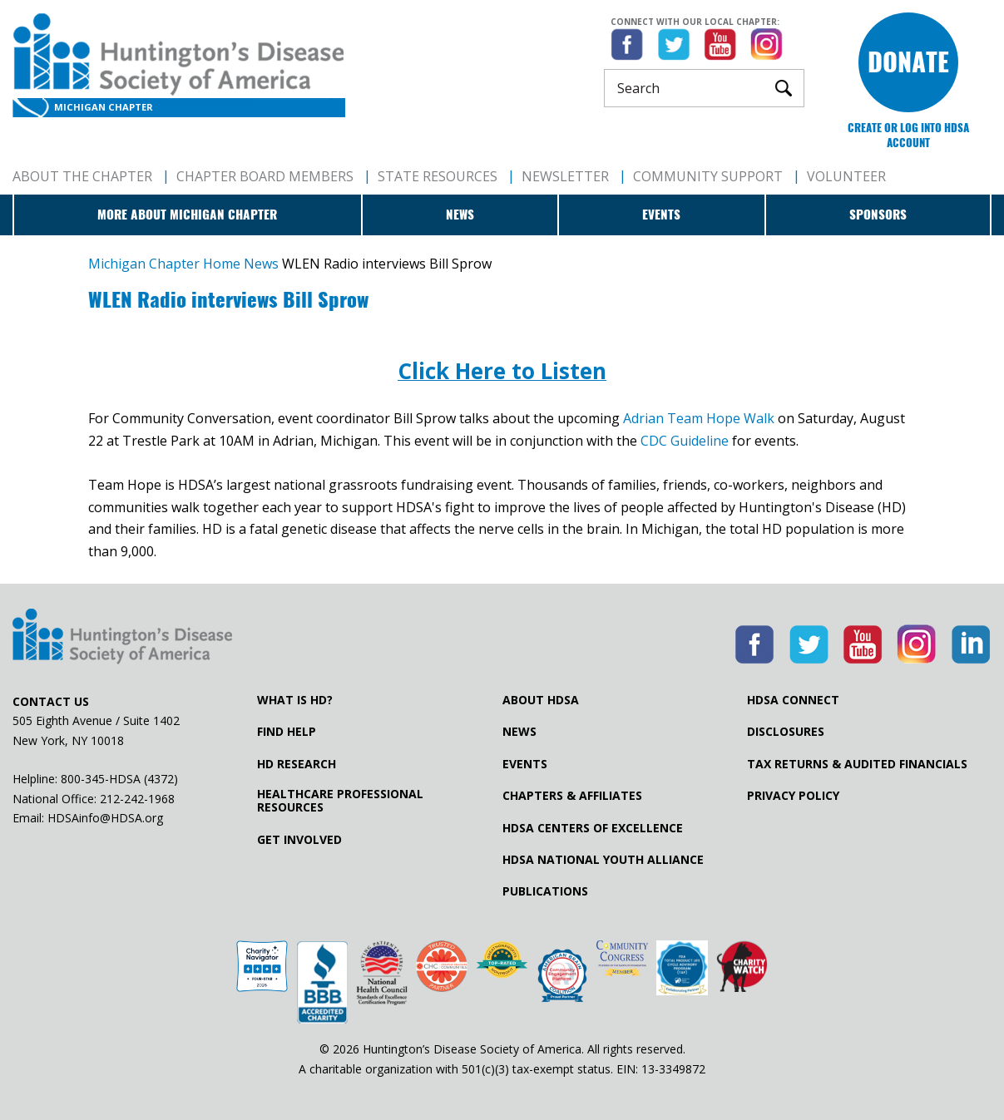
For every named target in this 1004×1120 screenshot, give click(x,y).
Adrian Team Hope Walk (698, 418)
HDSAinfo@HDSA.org (105, 818)
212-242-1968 (137, 799)
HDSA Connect (793, 700)
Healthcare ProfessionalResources (340, 800)
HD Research (296, 764)
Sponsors (878, 214)
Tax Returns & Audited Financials (857, 764)
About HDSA (540, 700)
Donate (908, 62)
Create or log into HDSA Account (908, 135)
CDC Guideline (684, 441)
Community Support (708, 176)
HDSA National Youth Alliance (603, 859)
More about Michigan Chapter (187, 214)
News (460, 214)
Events (661, 214)
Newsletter (565, 176)
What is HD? (295, 700)
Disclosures (785, 731)
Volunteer (846, 176)
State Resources (437, 176)
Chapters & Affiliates (572, 795)
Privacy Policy (793, 795)
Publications (545, 891)
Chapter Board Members (265, 176)
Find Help (286, 731)
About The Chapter (82, 176)
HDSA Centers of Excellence (592, 828)
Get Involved (299, 839)
